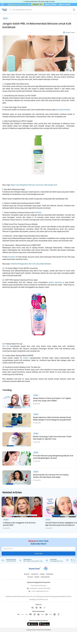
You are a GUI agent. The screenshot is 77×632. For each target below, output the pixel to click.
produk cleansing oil (56, 282)
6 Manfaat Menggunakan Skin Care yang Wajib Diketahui (30, 264)
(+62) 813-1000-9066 (43, 588)
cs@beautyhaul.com (42, 591)
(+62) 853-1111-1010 (42, 599)
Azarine (26, 358)
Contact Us (34, 574)
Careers (42, 574)
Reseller (37, 577)
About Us (26, 574)
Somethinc (12, 257)
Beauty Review (45, 577)
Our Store (30, 577)
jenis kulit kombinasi (63, 110)
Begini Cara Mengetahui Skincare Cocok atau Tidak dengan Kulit (34, 185)
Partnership (49, 574)
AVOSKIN (37, 212)
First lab (5, 346)
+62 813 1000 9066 (11, 561)
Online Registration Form (56, 561)
